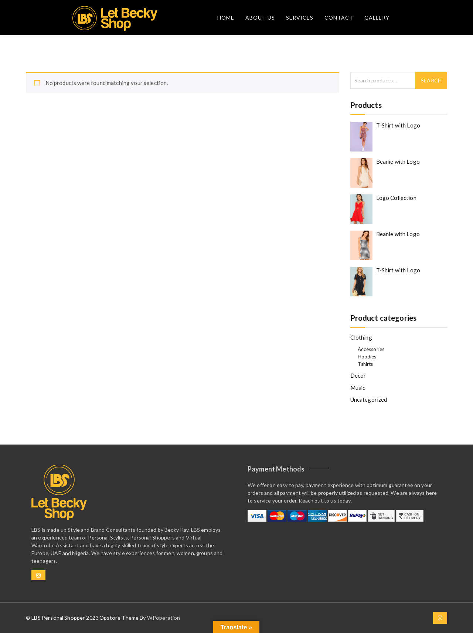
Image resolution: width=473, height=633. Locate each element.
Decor (358, 375)
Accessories (371, 349)
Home (225, 17)
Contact (338, 17)
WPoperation (163, 618)
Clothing (361, 337)
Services (299, 17)
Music (357, 387)
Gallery (376, 17)
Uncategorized (368, 399)
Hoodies (367, 357)
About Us (260, 17)
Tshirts (365, 364)
